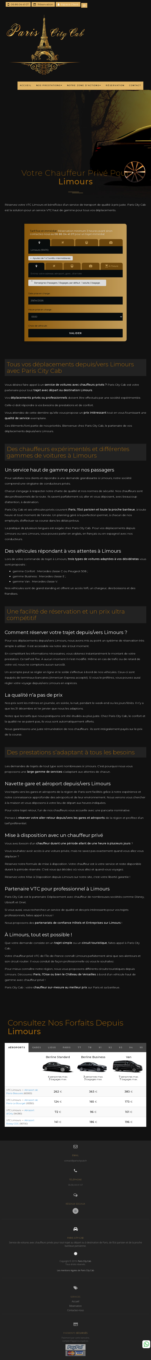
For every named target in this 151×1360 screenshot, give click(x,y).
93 (120, 1047)
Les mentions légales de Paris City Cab (75, 1270)
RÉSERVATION (115, 85)
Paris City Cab (84, 1261)
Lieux (52, 1047)
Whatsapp (146, 1344)
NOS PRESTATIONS (49, 85)
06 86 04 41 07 (18, 4)
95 (141, 1047)
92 (110, 1047)
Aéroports (16, 1047)
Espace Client (68, 4)
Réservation (43, 4)
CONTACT (135, 85)
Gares (36, 1047)
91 (100, 1047)
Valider (75, 333)
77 (79, 1047)
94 (131, 1047)
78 (90, 1047)
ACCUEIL (25, 85)
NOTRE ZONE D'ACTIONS (84, 85)
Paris (67, 1047)
